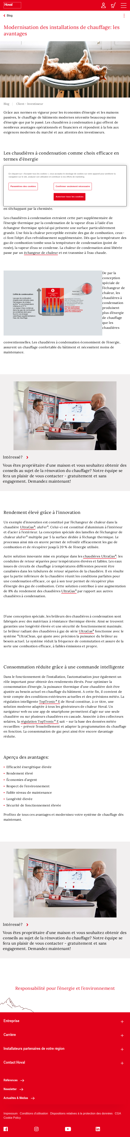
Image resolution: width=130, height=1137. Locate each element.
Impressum (11, 1113)
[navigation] (123, 5)
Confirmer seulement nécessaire (73, 186)
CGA (118, 1113)
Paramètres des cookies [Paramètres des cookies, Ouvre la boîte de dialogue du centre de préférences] (23, 186)
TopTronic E (49, 702)
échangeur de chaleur (41, 253)
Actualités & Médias (20, 1097)
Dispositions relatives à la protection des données (81, 1113)
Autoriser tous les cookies (69, 197)
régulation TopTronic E (40, 721)
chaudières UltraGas (99, 556)
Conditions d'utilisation (34, 1113)
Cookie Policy (12, 1117)
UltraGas (27, 527)
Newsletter (14, 1089)
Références (15, 1080)
